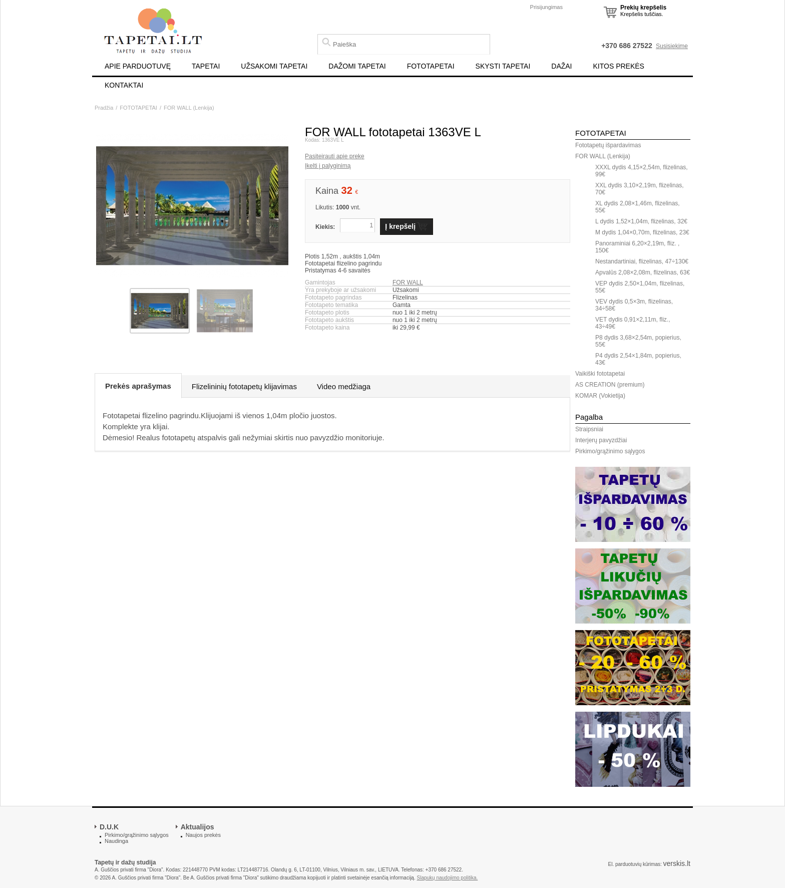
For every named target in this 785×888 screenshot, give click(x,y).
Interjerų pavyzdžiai (601, 440)
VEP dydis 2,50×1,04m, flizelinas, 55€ (639, 287)
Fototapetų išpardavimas (608, 145)
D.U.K (109, 827)
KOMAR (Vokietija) (600, 395)
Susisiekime (672, 46)
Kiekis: (325, 226)
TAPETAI (206, 66)
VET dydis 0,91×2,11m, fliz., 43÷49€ (632, 323)
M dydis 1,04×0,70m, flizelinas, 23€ (642, 232)
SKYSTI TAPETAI (503, 66)
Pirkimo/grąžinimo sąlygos (610, 451)
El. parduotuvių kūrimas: (634, 864)
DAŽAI (561, 66)
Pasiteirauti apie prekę (334, 156)
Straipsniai (589, 429)
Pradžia (104, 108)
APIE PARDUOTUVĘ (138, 66)
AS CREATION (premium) (609, 384)
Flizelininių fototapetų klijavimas (244, 386)
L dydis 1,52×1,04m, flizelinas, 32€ (641, 221)
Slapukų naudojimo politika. (447, 877)
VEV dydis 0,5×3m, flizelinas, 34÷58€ (634, 305)
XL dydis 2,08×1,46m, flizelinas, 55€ (637, 207)
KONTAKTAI (124, 85)
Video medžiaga (343, 386)
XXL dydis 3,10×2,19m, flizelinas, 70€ (639, 189)
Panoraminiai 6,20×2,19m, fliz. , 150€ (637, 247)
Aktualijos (197, 827)
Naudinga (116, 841)
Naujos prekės (203, 835)
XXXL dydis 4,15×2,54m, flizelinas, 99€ (641, 171)
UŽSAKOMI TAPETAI (274, 66)
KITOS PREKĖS (618, 66)
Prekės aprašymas (138, 386)
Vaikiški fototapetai (600, 373)
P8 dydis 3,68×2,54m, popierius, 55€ (638, 341)
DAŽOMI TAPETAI (356, 66)
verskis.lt (676, 863)
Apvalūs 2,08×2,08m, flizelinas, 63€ (642, 272)
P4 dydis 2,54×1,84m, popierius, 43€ (638, 359)
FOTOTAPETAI (431, 66)
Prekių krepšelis (643, 7)
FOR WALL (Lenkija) (189, 108)
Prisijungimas (546, 7)
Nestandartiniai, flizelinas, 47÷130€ (641, 261)
